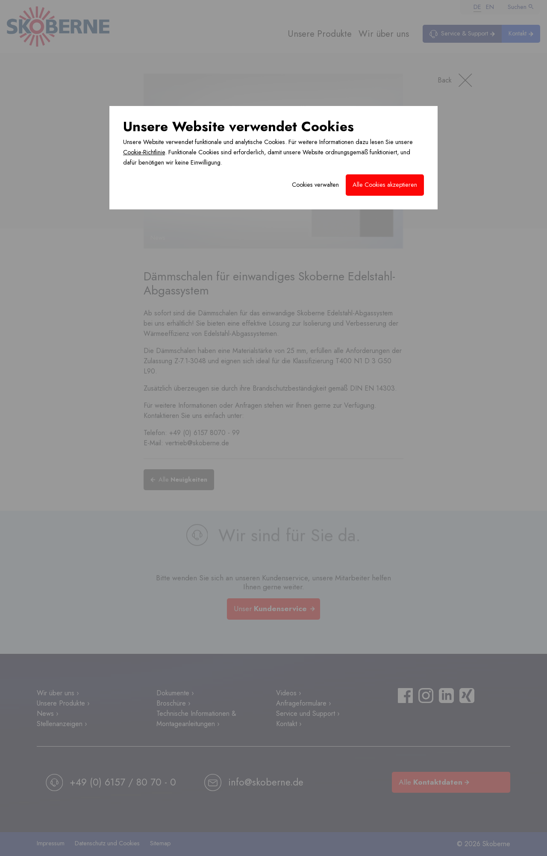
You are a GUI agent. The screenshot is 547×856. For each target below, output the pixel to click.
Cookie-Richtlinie (144, 152)
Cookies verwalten (315, 184)
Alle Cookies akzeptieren (385, 184)
